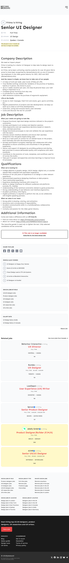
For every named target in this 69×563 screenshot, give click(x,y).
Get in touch (20, 539)
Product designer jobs (10, 296)
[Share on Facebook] (4, 250)
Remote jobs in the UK (42, 488)
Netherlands (39, 459)
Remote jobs (23, 483)
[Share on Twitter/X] (12, 250)
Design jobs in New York (8, 503)
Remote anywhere (40, 481)
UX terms (4, 545)
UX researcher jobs (9, 305)
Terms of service (22, 543)
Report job (64, 328)
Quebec (13, 40)
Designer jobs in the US (30, 500)
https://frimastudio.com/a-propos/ (32, 219)
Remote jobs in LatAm (42, 492)
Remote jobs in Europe (42, 483)
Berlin (31, 438)
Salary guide (5, 541)
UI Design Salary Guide (10, 320)
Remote (29, 416)
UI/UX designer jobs (9, 293)
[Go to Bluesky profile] (64, 557)
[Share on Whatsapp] (16, 250)
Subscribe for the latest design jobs (34, 235)
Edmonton (31, 395)
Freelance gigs (23, 486)
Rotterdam (29, 459)
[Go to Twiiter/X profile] (52, 557)
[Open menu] (66, 7)
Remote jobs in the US (42, 486)
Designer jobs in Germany (31, 509)
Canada (21, 40)
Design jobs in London (8, 500)
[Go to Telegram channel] (67, 557)
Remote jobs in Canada (42, 490)
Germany (37, 438)
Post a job (6, 529)
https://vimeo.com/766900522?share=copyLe (32, 221)
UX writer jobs (7, 308)
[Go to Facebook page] (55, 557)
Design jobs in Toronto (8, 509)
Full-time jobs (23, 481)
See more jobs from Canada (57, 338)
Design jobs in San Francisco (10, 505)
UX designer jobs (8, 299)
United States (38, 416)
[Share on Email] (21, 250)
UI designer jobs (8, 302)
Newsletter (20, 541)
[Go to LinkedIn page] (58, 557)
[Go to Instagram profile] (61, 557)
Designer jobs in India (29, 507)
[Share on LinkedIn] (8, 250)
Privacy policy (21, 545)
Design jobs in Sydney (8, 507)
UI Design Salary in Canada (11, 323)
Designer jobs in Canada (30, 505)
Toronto (31, 374)
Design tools (5, 543)
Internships (22, 488)
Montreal (31, 353)
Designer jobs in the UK (30, 503)
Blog (2, 539)
